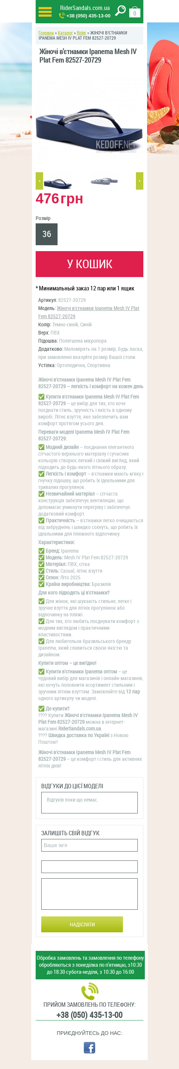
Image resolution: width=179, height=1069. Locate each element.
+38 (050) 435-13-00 (88, 16)
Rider (81, 33)
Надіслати (82, 925)
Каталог (65, 33)
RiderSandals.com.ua (85, 7)
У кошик (90, 264)
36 (46, 234)
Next (139, 181)
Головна (46, 33)
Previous (39, 181)
